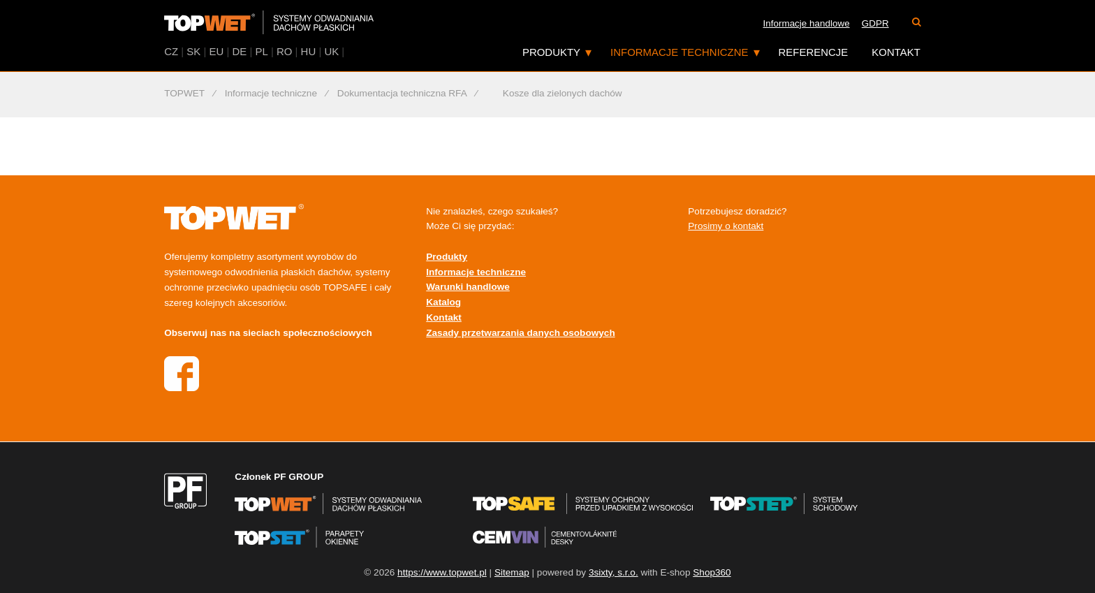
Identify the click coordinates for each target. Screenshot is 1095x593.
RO (284, 51)
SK (193, 51)
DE (239, 51)
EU (217, 51)
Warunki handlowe (468, 286)
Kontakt (896, 52)
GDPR (875, 23)
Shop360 (711, 572)
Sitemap (511, 572)
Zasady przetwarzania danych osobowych (520, 333)
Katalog (443, 302)
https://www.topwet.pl (442, 572)
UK (331, 51)
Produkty (551, 52)
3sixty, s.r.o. (613, 572)
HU (308, 51)
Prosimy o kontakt (725, 226)
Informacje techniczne (679, 52)
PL (261, 51)
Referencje (813, 52)
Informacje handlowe (806, 23)
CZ (171, 51)
